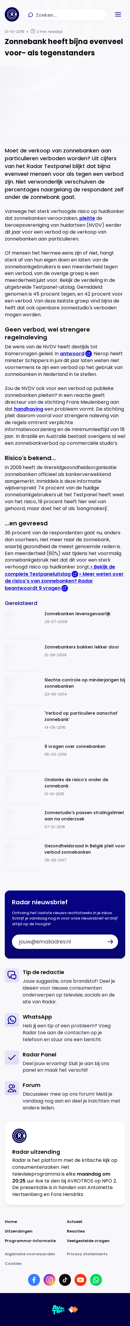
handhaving (28, 409)
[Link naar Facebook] (34, 1280)
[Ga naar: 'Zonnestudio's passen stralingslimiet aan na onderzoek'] (65, 823)
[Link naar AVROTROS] (58, 1309)
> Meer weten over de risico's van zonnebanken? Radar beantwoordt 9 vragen (64, 581)
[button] (118, 14)
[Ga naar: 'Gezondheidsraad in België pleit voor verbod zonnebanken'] (65, 856)
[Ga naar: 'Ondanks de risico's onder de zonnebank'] (65, 790)
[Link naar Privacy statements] (96, 1254)
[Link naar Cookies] (65, 1264)
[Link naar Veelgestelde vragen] (96, 1241)
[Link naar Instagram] (49, 1280)
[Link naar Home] (34, 1222)
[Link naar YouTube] (80, 1280)
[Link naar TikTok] (65, 1280)
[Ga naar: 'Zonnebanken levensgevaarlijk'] (65, 624)
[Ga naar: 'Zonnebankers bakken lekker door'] (65, 657)
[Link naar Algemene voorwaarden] (34, 1254)
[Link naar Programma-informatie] (34, 1241)
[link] (65, 987)
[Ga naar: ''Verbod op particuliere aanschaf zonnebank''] (65, 723)
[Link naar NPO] (73, 1309)
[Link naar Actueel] (96, 1222)
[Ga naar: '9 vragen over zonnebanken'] (65, 757)
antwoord (72, 353)
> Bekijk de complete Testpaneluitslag (60, 570)
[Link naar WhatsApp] (96, 1280)
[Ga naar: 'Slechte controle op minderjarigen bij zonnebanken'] (65, 690)
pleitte (87, 218)
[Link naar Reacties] (96, 1231)
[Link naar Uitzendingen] (34, 1231)
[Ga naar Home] (12, 14)
